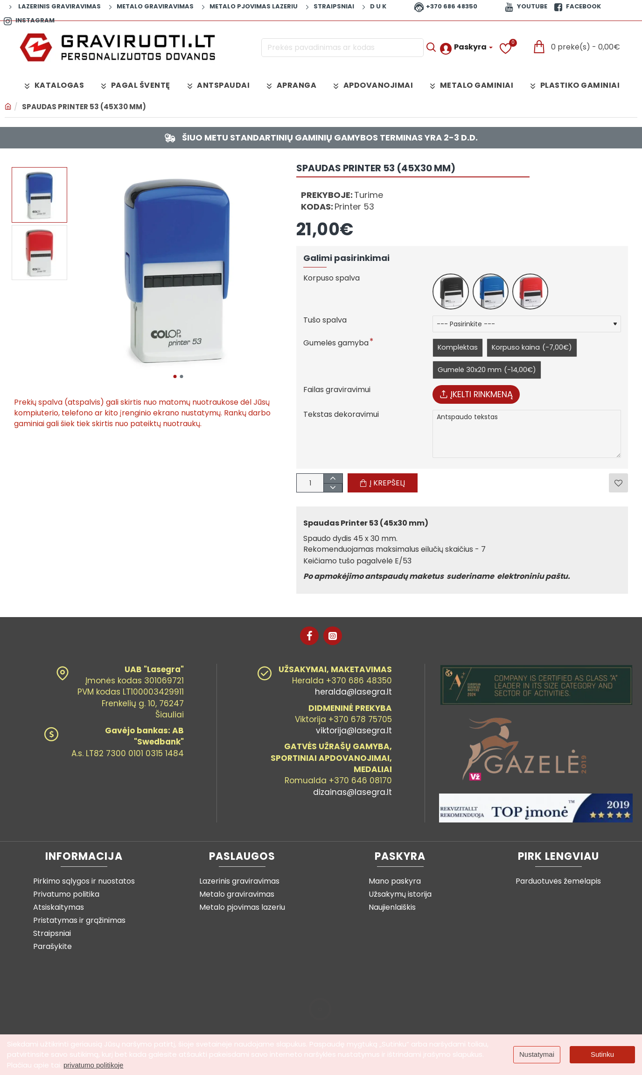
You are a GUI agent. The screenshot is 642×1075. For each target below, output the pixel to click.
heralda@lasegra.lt (353, 691)
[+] (333, 487)
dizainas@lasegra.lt (352, 792)
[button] (174, 376)
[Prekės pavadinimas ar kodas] (430, 47)
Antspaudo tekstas (527, 440)
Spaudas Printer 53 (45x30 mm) (84, 107)
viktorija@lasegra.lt (354, 730)
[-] (333, 496)
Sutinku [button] (602, 1054)
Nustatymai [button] (536, 1054)
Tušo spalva (325, 322)
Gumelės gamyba (336, 345)
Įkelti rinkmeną (477, 397)
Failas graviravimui (336, 393)
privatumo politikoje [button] (93, 1065)
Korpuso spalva (331, 278)
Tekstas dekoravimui (341, 417)
